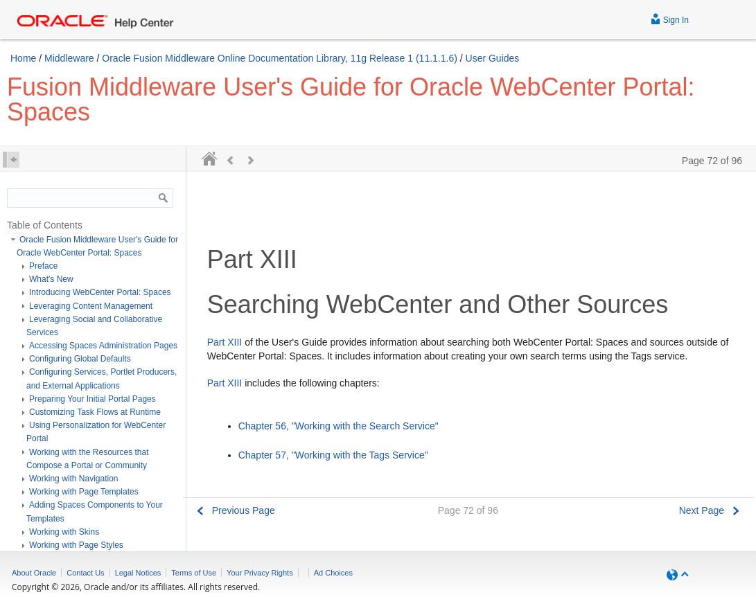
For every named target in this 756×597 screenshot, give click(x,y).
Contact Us (85, 573)
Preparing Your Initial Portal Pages (92, 399)
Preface (43, 266)
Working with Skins (64, 532)
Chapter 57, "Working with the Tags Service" (333, 455)
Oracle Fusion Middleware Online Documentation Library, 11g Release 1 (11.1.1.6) (279, 58)
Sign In (670, 18)
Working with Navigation (73, 478)
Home (23, 58)
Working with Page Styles (76, 545)
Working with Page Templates (84, 492)
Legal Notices (138, 573)
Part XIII (225, 342)
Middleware (69, 58)
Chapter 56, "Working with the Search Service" (338, 425)
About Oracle (34, 573)
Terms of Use (193, 573)
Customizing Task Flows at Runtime (95, 412)
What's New (51, 279)
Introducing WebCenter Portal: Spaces (100, 292)
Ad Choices (333, 573)
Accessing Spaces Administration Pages (103, 345)
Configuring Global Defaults (80, 359)
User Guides (493, 58)
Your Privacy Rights (260, 573)
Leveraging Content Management (90, 306)
